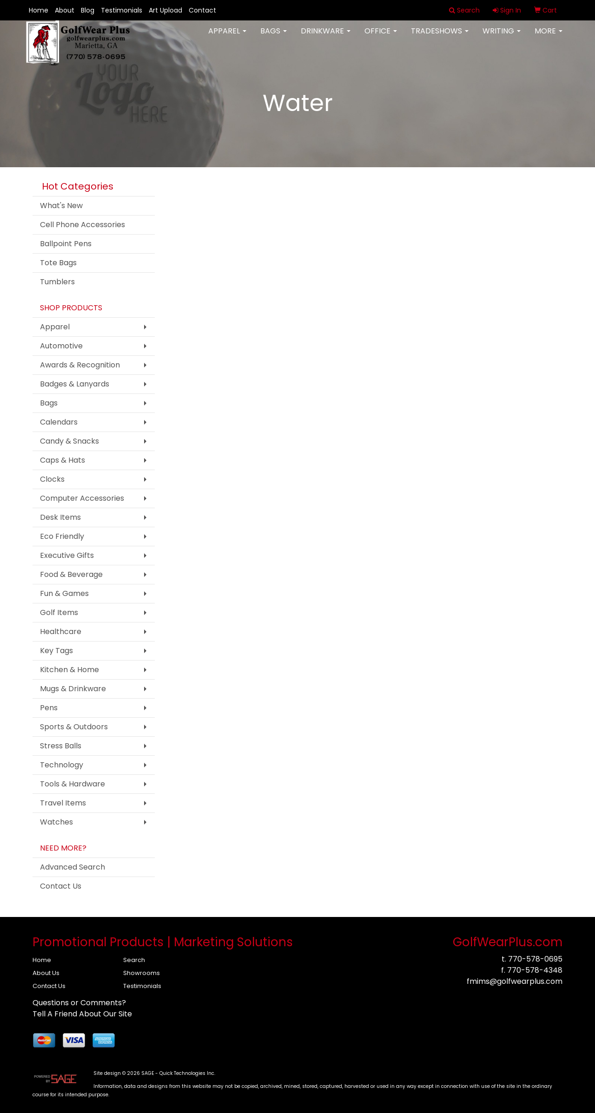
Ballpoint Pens (66, 243)
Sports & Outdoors (74, 726)
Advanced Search (72, 867)
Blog (87, 10)
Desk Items (60, 517)
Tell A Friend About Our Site (82, 1013)
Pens (49, 707)
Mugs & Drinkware (73, 688)
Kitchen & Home (69, 669)
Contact (202, 10)
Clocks (52, 479)
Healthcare (60, 631)
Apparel (227, 37)
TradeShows (440, 37)
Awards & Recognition (80, 365)
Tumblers (57, 281)
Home (38, 10)
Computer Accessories (82, 498)
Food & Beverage (71, 574)
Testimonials (121, 10)
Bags (273, 37)
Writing (502, 37)
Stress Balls (60, 745)
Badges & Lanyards (74, 384)
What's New (61, 205)
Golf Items (59, 612)
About (64, 10)
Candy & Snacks (69, 441)
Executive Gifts (67, 555)
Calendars (59, 422)
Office (380, 37)
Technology (61, 764)
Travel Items (63, 803)
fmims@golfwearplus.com (514, 981)
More (548, 37)
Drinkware (325, 37)
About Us (46, 973)
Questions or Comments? (79, 1002)
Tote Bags (58, 262)
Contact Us (60, 886)
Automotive (61, 345)
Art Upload (165, 10)
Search (134, 960)
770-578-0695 (535, 959)
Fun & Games (64, 593)
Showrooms (141, 973)
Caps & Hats (62, 460)
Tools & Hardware (72, 784)
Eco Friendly (62, 536)
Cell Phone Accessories (82, 224)
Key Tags (56, 650)
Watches (56, 822)
